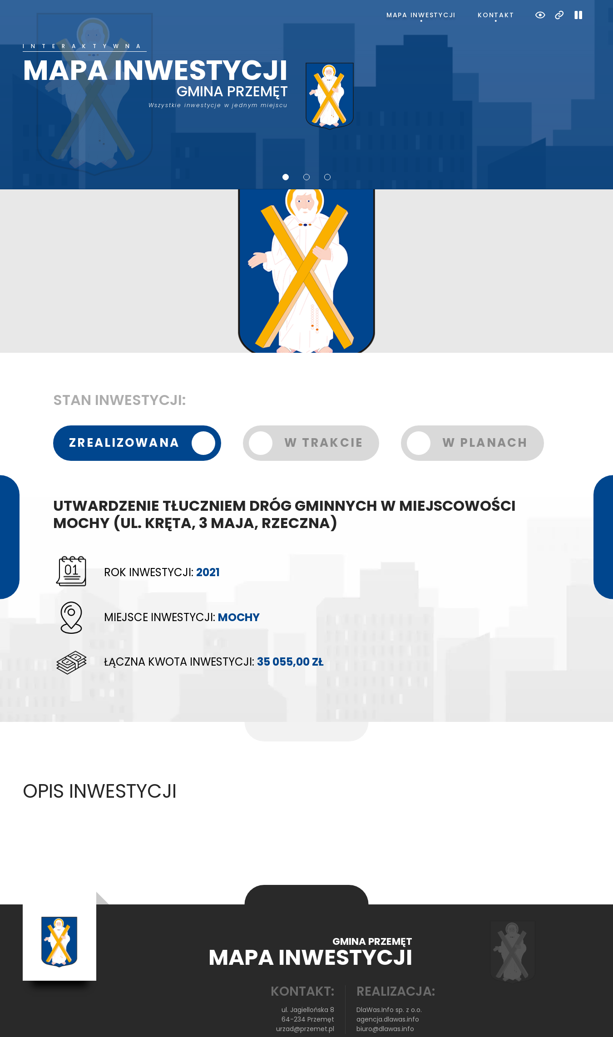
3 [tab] (327, 146)
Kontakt (496, 15)
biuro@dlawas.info (385, 998)
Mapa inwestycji (421, 15)
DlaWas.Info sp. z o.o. (389, 979)
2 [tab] (306, 146)
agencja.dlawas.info (387, 988)
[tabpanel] (307, 72)
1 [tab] (285, 146)
